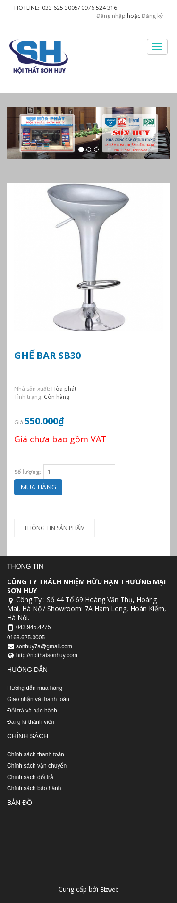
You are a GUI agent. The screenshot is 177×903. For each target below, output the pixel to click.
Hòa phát (63, 389)
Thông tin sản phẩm (54, 528)
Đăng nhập (111, 16)
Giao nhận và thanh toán (38, 699)
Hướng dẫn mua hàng (34, 688)
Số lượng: (28, 472)
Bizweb (109, 889)
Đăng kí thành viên (30, 722)
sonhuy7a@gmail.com (44, 646)
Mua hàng (38, 486)
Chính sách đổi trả (30, 777)
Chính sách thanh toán (35, 754)
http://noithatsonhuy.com (46, 655)
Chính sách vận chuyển (37, 765)
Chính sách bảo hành (34, 788)
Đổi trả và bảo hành (32, 710)
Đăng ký (152, 16)
